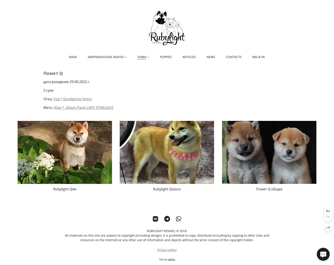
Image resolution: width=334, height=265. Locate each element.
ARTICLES (189, 57)
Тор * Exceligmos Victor (73, 99)
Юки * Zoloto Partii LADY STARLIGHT (84, 107)
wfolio (171, 259)
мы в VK (258, 57)
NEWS (211, 57)
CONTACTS (234, 57)
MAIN (73, 57)
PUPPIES (166, 57)
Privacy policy (167, 250)
